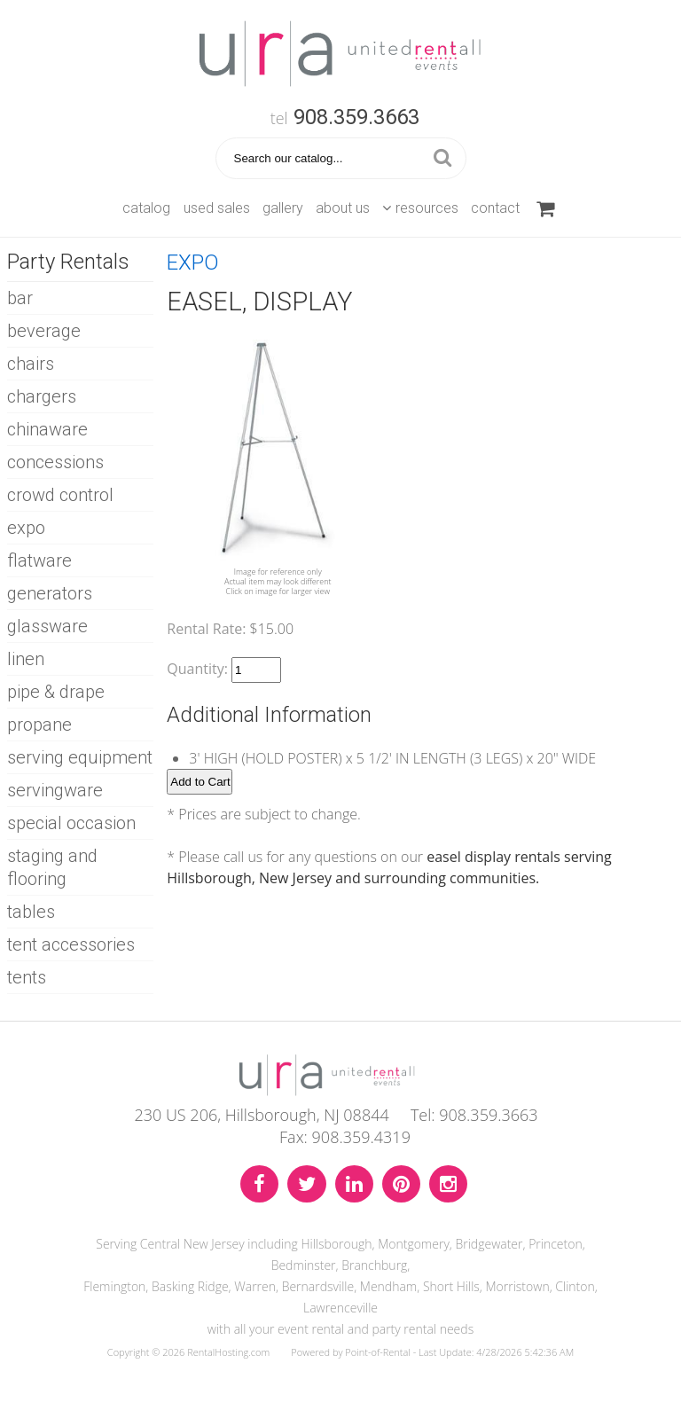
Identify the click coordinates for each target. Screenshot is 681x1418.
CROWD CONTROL (60, 494)
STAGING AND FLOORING (52, 867)
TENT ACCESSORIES (71, 944)
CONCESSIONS (55, 462)
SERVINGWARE (55, 790)
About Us (343, 208)
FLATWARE (39, 560)
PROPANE (39, 724)
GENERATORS (49, 593)
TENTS (26, 977)
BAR (20, 298)
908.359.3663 (356, 117)
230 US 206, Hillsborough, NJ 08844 (261, 1114)
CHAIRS (30, 363)
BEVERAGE (44, 330)
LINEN (25, 659)
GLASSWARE (47, 626)
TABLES (31, 911)
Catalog (146, 208)
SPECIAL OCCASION (71, 823)
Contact (495, 208)
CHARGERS (41, 396)
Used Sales (217, 208)
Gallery (282, 208)
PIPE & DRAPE (56, 691)
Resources (420, 208)
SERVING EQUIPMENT (80, 757)
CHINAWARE (47, 429)
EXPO (26, 527)
